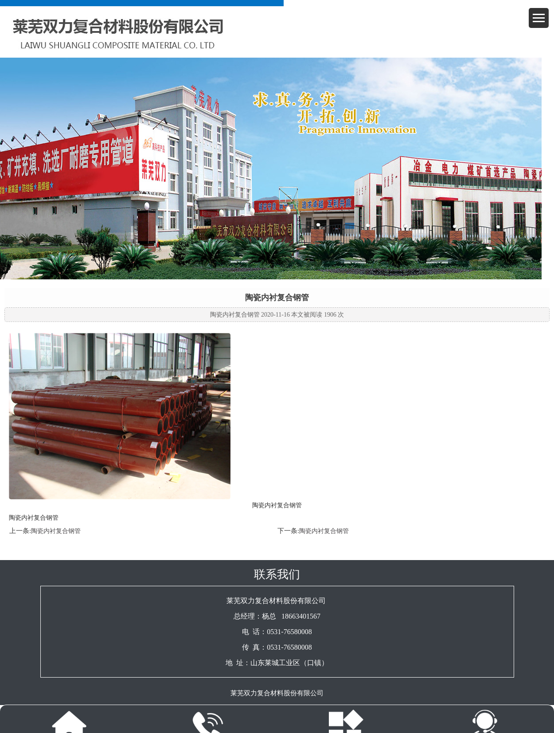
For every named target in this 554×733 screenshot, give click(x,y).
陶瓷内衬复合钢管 (56, 531)
